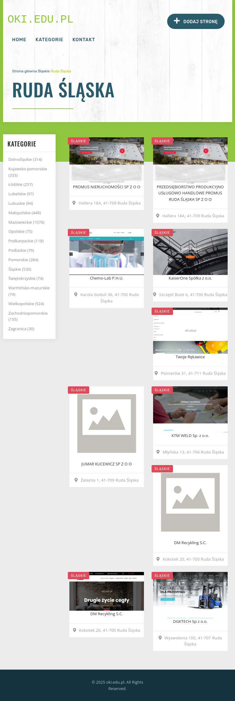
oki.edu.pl (41, 19)
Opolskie (21, 231)
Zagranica (22, 328)
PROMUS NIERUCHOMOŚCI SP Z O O (107, 187)
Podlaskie (21, 250)
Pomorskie (24, 259)
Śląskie (44, 71)
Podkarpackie (26, 241)
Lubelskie (21, 194)
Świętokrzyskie (26, 278)
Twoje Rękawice (190, 357)
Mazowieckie (27, 222)
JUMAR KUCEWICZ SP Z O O (107, 464)
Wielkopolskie (26, 303)
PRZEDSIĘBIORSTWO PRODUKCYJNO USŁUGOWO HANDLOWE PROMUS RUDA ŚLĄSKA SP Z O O (190, 193)
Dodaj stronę (196, 20)
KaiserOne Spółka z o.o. (190, 278)
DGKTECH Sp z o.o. (190, 621)
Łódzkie (21, 184)
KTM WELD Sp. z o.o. (190, 435)
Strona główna (24, 71)
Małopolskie (25, 212)
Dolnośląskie (25, 159)
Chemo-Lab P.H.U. (106, 278)
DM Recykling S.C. (190, 542)
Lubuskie (21, 203)
